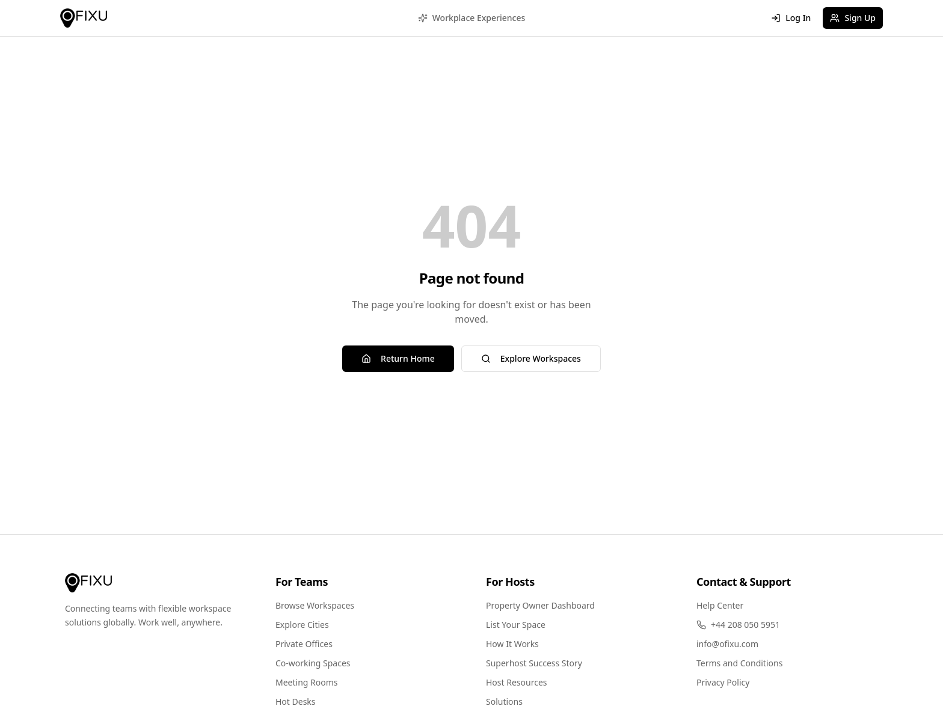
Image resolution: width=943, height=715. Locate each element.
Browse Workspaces (314, 605)
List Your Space (515, 624)
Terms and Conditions (739, 663)
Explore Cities (302, 624)
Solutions (504, 701)
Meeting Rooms (306, 682)
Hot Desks (295, 701)
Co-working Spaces (313, 663)
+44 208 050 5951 (738, 624)
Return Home (398, 358)
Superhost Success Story (534, 663)
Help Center (719, 605)
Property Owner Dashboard (540, 605)
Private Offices (304, 644)
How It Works (512, 644)
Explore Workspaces (531, 358)
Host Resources (516, 682)
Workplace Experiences (472, 17)
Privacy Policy (722, 682)
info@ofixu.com (727, 644)
